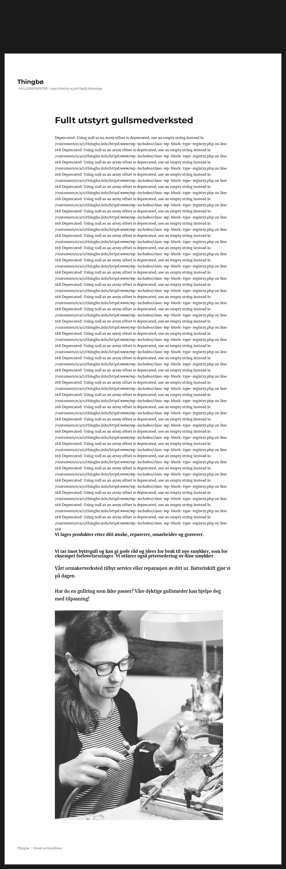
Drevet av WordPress (47, 848)
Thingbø (30, 81)
